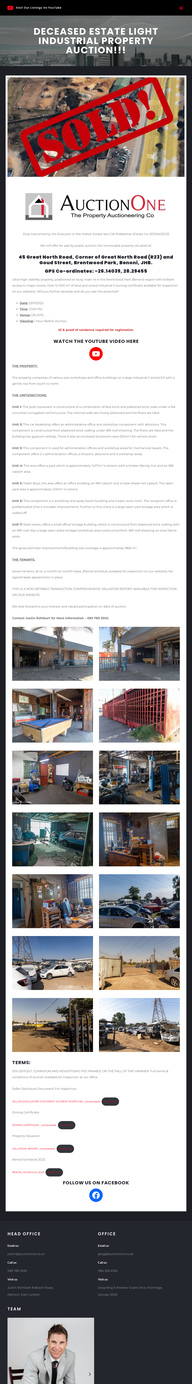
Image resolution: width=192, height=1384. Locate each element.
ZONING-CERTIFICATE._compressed (34, 1125)
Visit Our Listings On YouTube (39, 8)
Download (110, 1101)
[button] (181, 8)
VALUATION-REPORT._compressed (33, 1148)
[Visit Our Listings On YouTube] (10, 8)
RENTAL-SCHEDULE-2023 (28, 1172)
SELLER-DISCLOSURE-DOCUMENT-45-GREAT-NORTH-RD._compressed (56, 1101)
